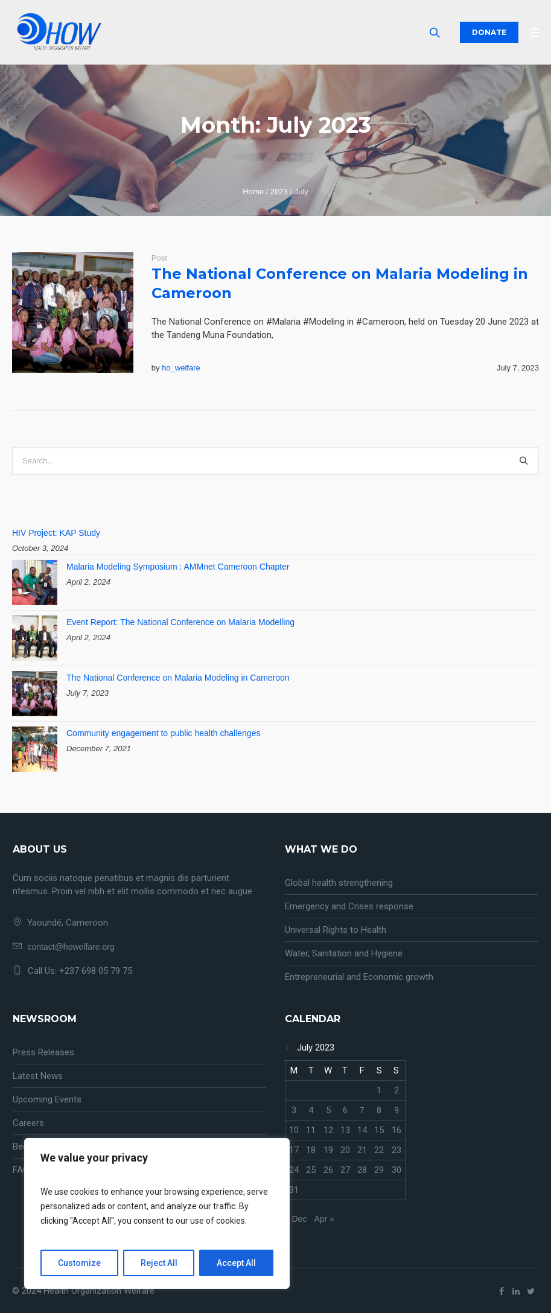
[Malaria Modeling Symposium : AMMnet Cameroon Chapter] (34, 582)
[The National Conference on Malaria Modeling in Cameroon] (34, 693)
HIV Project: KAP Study (56, 533)
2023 (279, 191)
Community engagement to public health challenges (163, 733)
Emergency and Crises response (349, 906)
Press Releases (43, 1052)
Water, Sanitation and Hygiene (344, 953)
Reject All (159, 1263)
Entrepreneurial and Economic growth (359, 976)
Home (253, 191)
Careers (28, 1122)
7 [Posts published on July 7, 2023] (362, 1110)
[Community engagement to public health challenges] (34, 749)
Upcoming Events (47, 1099)
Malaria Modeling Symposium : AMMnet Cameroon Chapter (178, 566)
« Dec (296, 1219)
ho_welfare (181, 367)
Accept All (236, 1263)
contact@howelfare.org (71, 947)
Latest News (38, 1075)
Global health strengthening (339, 882)
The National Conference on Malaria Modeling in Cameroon (178, 677)
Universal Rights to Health (335, 929)
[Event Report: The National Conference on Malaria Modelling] (34, 638)
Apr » (324, 1219)
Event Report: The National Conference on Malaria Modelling (180, 622)
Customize (79, 1263)
